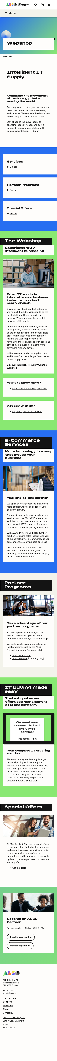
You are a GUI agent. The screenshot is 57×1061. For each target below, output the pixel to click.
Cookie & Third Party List (14, 1017)
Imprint (6, 1024)
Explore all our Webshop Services (29, 388)
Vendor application (20, 945)
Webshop (8, 1005)
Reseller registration (20, 937)
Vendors (7, 1001)
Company (8, 1012)
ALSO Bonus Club (21, 655)
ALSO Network (19, 658)
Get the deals (19, 867)
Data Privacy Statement (13, 1021)
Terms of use (9, 1027)
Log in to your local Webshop (27, 411)
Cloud (6, 1009)
